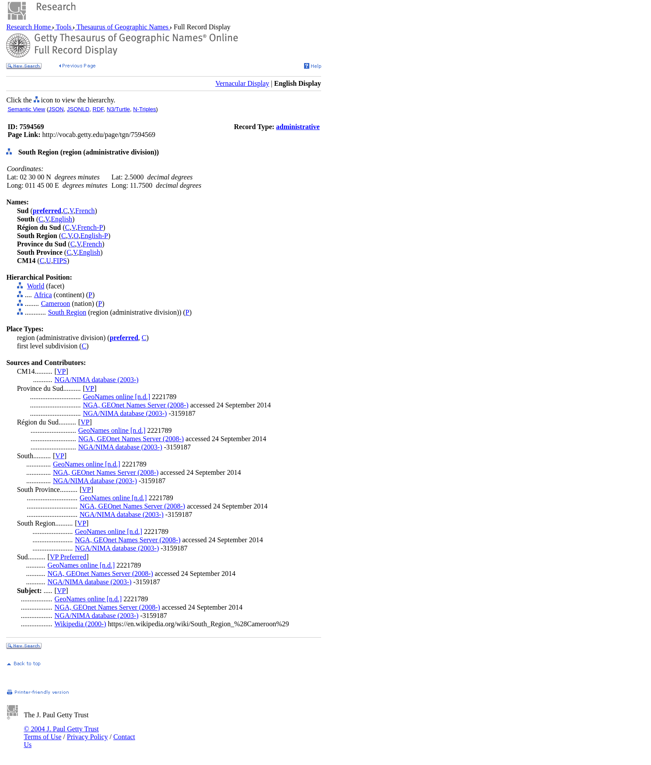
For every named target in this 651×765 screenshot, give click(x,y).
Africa (43, 294)
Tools (63, 27)
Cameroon (55, 303)
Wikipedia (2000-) (80, 624)
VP (61, 371)
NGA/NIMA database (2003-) (97, 379)
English (61, 219)
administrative (298, 126)
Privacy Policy (87, 736)
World (36, 286)
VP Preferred (68, 557)
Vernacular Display (242, 83)
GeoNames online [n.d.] (116, 396)
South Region (67, 312)
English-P (94, 235)
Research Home (29, 27)
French (84, 210)
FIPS (60, 260)
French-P (90, 227)
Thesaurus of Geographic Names (122, 27)
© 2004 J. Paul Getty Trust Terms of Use (61, 732)
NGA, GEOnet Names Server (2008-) (135, 405)
